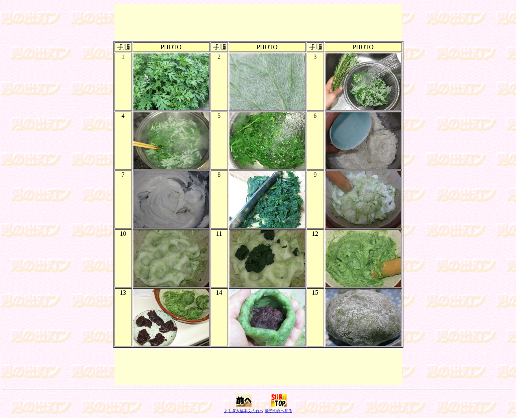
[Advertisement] (258, 22)
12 (315, 233)
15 (315, 292)
